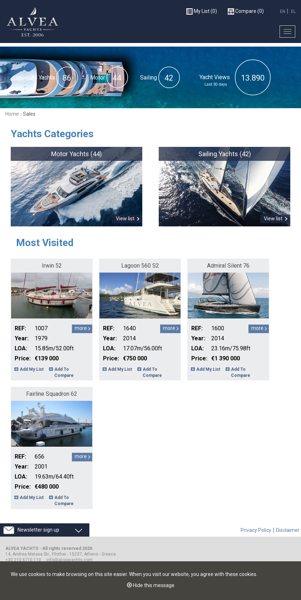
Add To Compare (64, 372)
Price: (23, 358)
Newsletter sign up (38, 530)
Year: (22, 338)
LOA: (21, 348)
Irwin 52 (52, 265)
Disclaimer (288, 530)
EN (282, 11)
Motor (97, 77)
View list (125, 218)
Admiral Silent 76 (228, 265)
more (81, 328)
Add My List (32, 369)
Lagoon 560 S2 (140, 265)
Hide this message (150, 585)
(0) (201, 11)
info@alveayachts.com (69, 559)
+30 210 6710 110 (23, 559)
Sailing (148, 77)
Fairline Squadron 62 (51, 393)
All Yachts (43, 77)
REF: (20, 328)
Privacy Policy (256, 530)
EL (293, 11)
